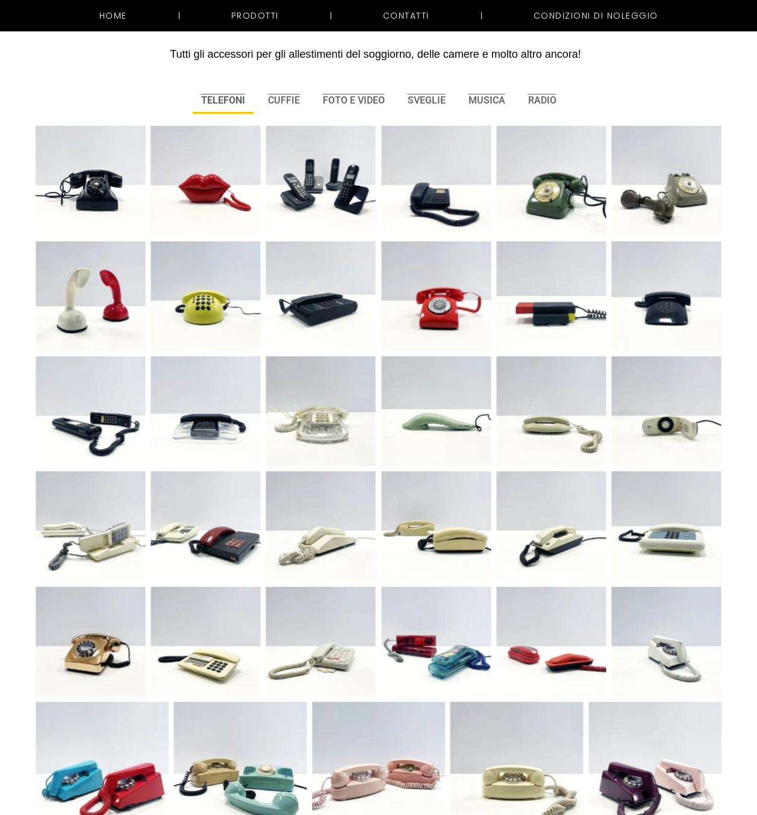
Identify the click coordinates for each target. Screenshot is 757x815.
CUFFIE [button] (284, 100)
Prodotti (255, 16)
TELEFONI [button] (223, 100)
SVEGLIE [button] (427, 100)
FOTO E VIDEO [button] (354, 100)
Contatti (406, 16)
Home (113, 16)
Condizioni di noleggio (596, 16)
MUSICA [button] (487, 100)
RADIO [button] (542, 100)
